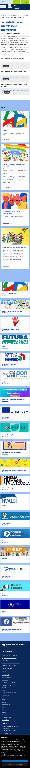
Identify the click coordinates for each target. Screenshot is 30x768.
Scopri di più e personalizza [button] (15, 764)
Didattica (4, 707)
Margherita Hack (6, 677)
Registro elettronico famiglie (9, 655)
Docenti (4, 710)
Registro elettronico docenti (9, 658)
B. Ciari (3, 690)
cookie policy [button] (16, 744)
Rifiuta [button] (8, 761)
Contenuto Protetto (7, 717)
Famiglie (4, 712)
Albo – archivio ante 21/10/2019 (11, 663)
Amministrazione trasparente (9, 665)
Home (3, 700)
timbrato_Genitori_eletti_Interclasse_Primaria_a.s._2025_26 (15, 77)
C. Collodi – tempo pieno (8, 682)
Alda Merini (5, 680)
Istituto (4, 702)
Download (5, 66)
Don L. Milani (5, 675)
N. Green (4, 688)
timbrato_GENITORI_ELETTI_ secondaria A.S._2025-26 (14, 64)
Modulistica (5, 715)
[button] (28, 737)
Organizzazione (6, 705)
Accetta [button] (22, 761)
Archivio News (5, 720)
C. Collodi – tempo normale (9, 685)
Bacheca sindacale (7, 668)
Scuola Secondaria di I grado (9, 693)
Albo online (5, 660)
